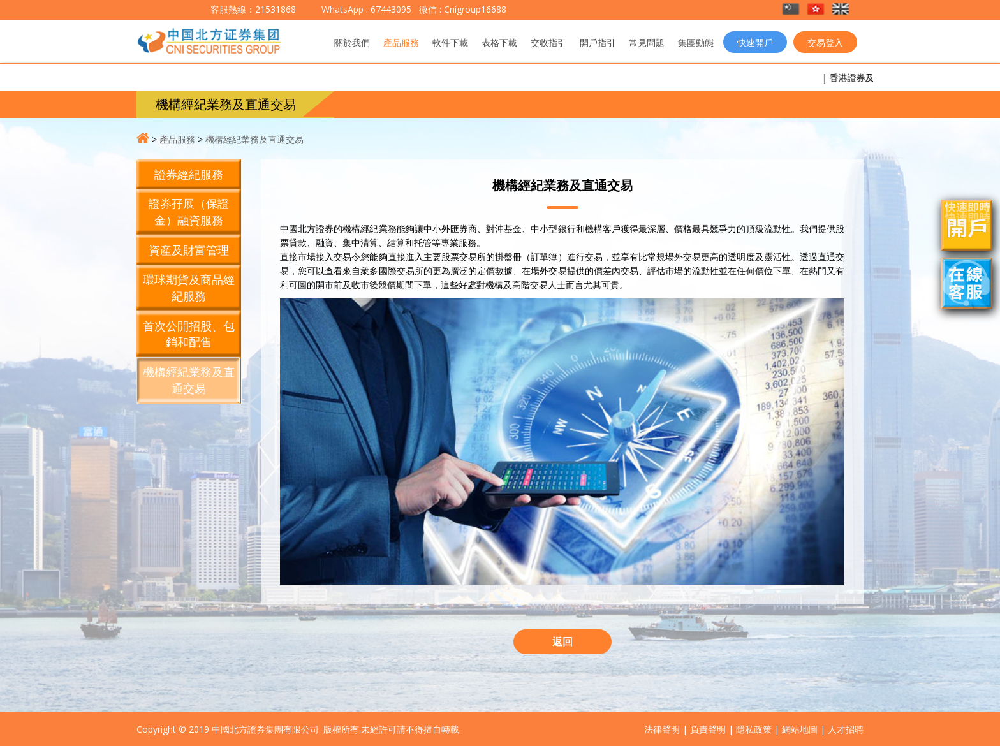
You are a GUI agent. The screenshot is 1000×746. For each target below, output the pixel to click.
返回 (562, 641)
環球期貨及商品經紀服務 (189, 288)
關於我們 (352, 42)
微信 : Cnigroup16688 (461, 9)
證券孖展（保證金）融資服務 (189, 212)
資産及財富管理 (189, 250)
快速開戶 (755, 42)
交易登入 (825, 42)
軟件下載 (450, 42)
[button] (792, 9)
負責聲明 (708, 729)
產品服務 (401, 42)
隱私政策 (754, 729)
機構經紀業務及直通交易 (254, 139)
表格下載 (499, 42)
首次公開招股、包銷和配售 (189, 334)
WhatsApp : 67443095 (366, 9)
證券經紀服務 (188, 174)
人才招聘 (846, 729)
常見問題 (647, 42)
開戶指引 (597, 42)
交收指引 (548, 42)
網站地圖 (800, 729)
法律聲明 (662, 729)
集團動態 (696, 42)
